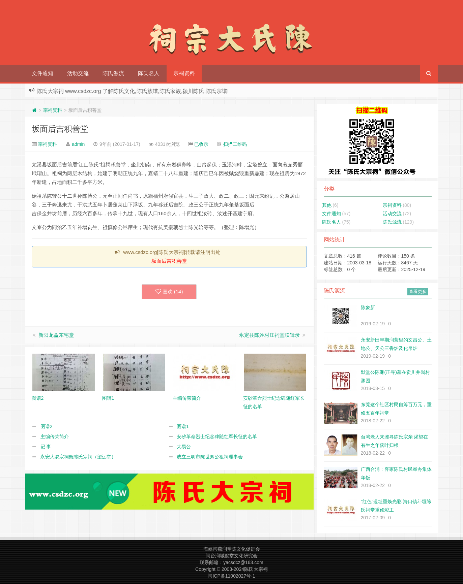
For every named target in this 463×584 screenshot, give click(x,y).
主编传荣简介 (54, 436)
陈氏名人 (149, 73)
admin (78, 144)
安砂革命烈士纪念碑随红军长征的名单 (217, 436)
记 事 (45, 446)
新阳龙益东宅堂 (56, 335)
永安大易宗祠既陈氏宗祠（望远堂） (78, 456)
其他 (326, 205)
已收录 (201, 144)
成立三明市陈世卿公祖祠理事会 (210, 456)
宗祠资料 (184, 73)
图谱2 (46, 426)
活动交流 (78, 73)
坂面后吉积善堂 (60, 128)
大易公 (184, 446)
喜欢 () (169, 292)
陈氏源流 (113, 73)
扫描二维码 (235, 144)
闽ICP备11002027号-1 (231, 576)
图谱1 (183, 426)
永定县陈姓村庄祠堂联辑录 (269, 335)
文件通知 (42, 73)
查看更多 (418, 291)
